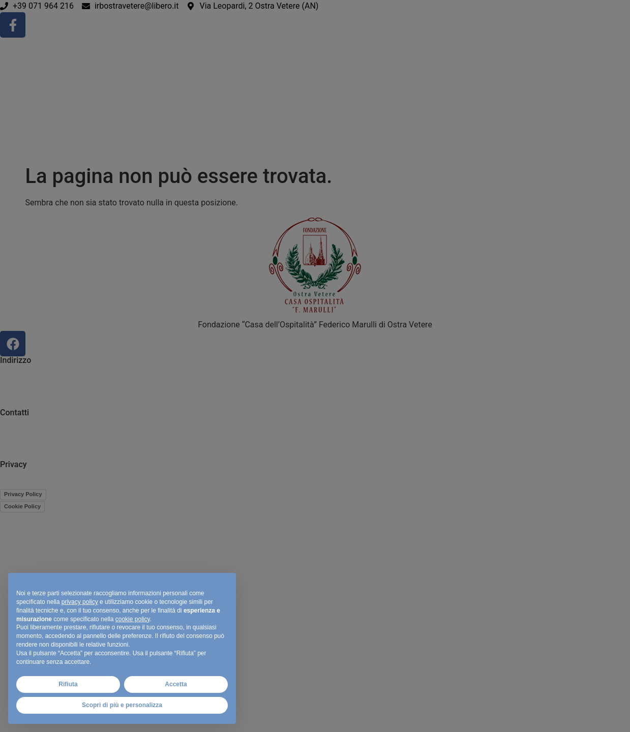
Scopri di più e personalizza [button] (122, 705)
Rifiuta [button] (67, 684)
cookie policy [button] (132, 619)
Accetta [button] (176, 684)
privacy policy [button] (80, 601)
